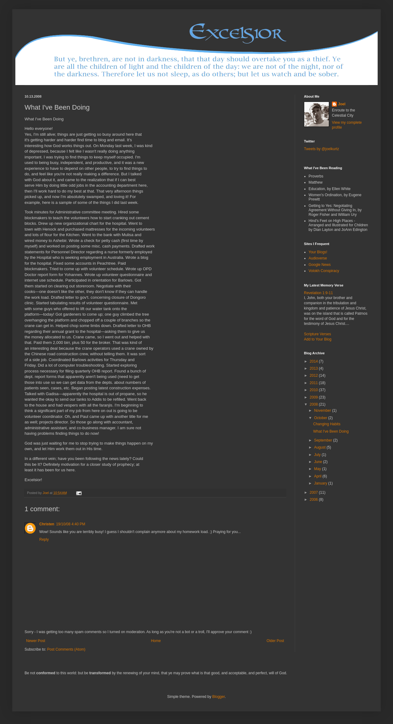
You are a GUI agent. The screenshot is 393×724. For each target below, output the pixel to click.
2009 (314, 397)
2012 (314, 375)
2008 (314, 404)
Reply (44, 539)
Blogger (218, 697)
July (318, 455)
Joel (341, 104)
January (321, 483)
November (323, 410)
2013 (314, 368)
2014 (314, 361)
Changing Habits (326, 424)
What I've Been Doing (331, 431)
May (318, 469)
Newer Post (35, 641)
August (320, 447)
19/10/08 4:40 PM (70, 524)
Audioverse (318, 258)
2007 (314, 492)
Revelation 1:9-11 (318, 293)
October (321, 418)
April (318, 476)
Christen (46, 524)
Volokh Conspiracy (324, 271)
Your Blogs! (318, 252)
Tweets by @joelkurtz (321, 149)
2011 (314, 383)
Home (156, 641)
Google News (320, 265)
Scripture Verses (317, 334)
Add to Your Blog (317, 339)
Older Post (275, 641)
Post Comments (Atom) (66, 649)
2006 (314, 499)
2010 (314, 390)
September (323, 440)
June (318, 462)
